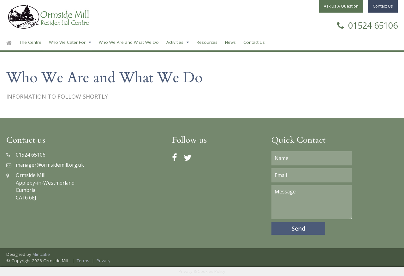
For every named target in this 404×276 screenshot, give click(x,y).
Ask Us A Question (341, 6)
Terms (83, 260)
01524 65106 (367, 25)
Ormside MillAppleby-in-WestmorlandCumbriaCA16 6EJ (40, 186)
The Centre (30, 42)
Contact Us (254, 42)
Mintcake (41, 254)
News (230, 42)
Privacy (103, 260)
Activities (174, 42)
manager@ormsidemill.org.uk (45, 164)
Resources (207, 42)
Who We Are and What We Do (129, 42)
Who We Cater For (67, 42)
